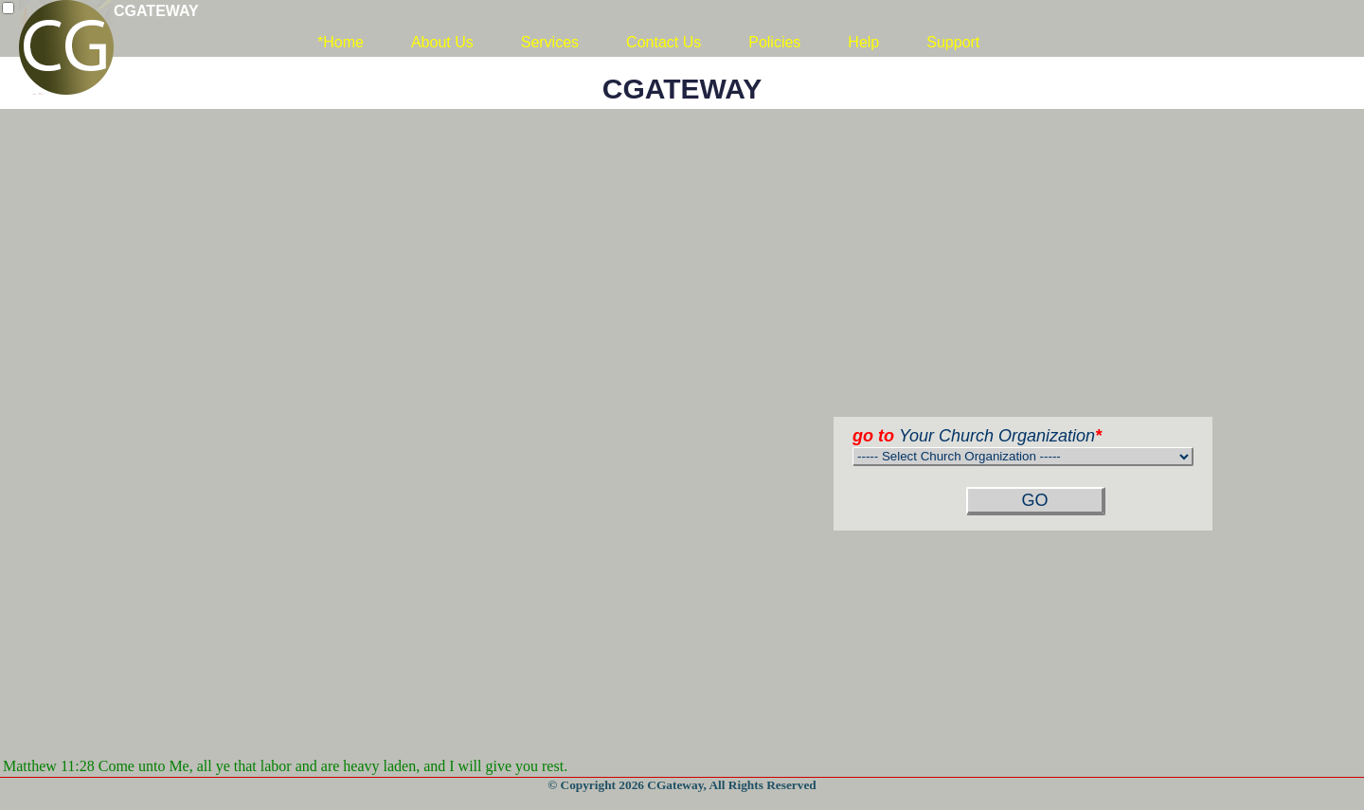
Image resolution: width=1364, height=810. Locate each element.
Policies (774, 42)
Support (952, 42)
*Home (340, 42)
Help (863, 42)
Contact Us (663, 42)
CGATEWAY (156, 11)
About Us (442, 42)
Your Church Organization (977, 435)
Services (550, 42)
